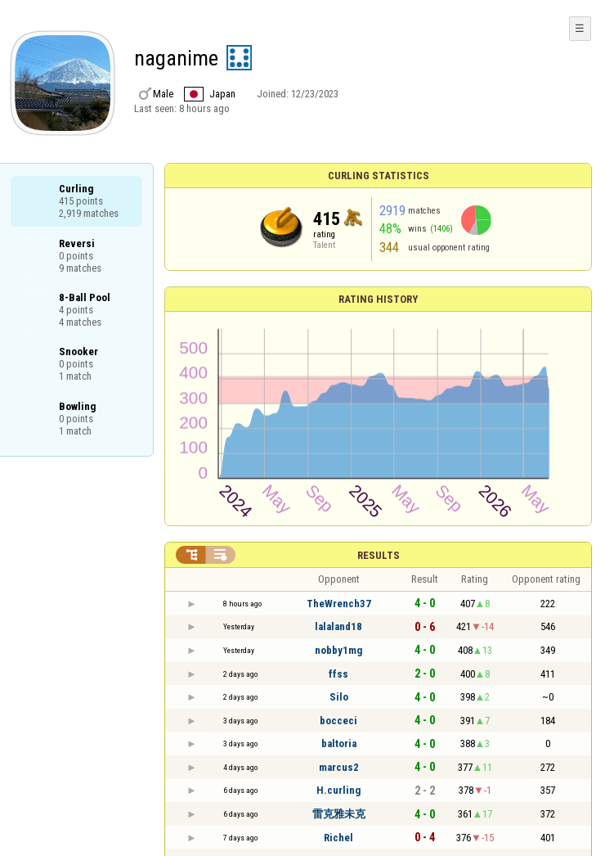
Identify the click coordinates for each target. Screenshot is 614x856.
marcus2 (339, 767)
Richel (338, 837)
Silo (338, 697)
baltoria (338, 743)
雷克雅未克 (338, 814)
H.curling (338, 790)
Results (378, 555)
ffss (338, 674)
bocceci (338, 720)
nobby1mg (338, 650)
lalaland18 (338, 626)
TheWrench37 (339, 603)
